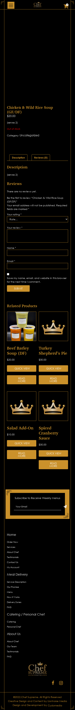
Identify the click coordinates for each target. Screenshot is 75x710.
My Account (13, 567)
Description (18, 157)
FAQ (9, 607)
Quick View (22, 368)
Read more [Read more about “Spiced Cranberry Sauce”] (53, 464)
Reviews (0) (40, 157)
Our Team (12, 646)
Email (11, 261)
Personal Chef (14, 626)
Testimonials (13, 557)
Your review (14, 227)
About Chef (13, 552)
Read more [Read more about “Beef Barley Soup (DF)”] (22, 380)
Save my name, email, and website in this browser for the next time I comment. (36, 280)
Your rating (14, 214)
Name (11, 247)
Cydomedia (55, 705)
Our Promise (13, 587)
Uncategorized (29, 135)
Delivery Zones (14, 602)
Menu (10, 592)
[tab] (18, 157)
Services (11, 547)
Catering (11, 621)
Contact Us (12, 562)
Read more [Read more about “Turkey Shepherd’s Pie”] (53, 380)
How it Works (13, 597)
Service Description (16, 582)
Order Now (12, 542)
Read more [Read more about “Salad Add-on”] (22, 454)
